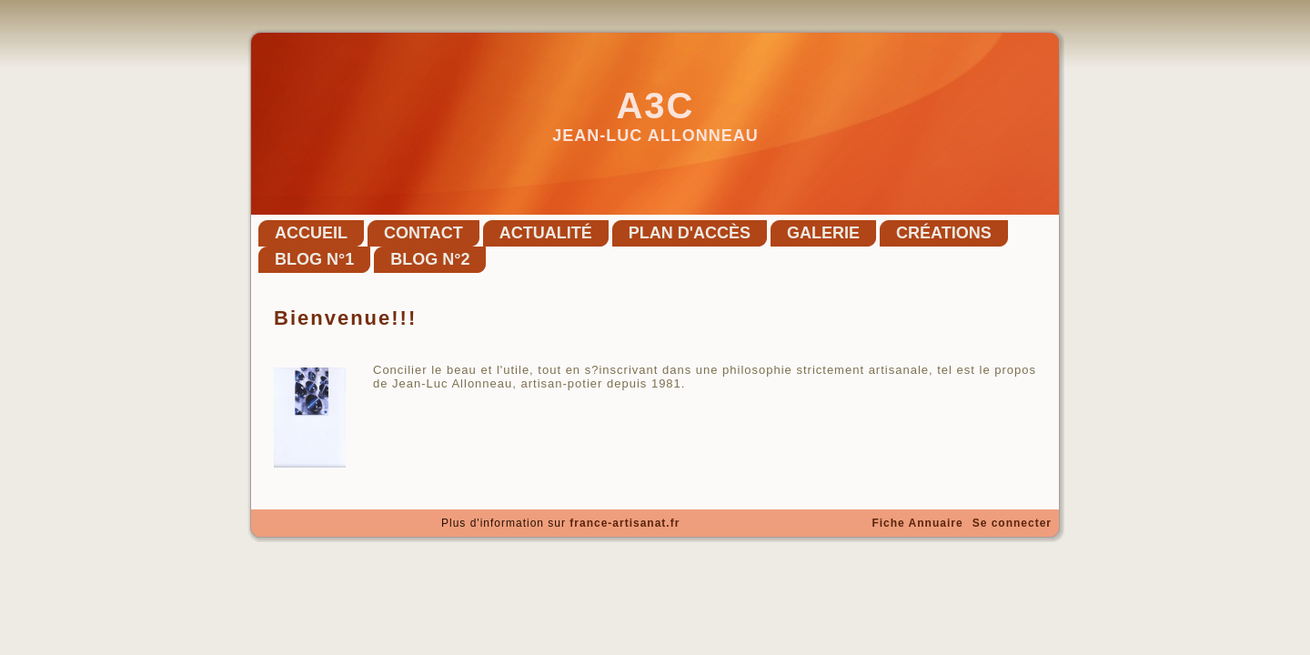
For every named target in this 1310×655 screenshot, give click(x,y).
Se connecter (1012, 523)
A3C (655, 106)
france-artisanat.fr (624, 523)
